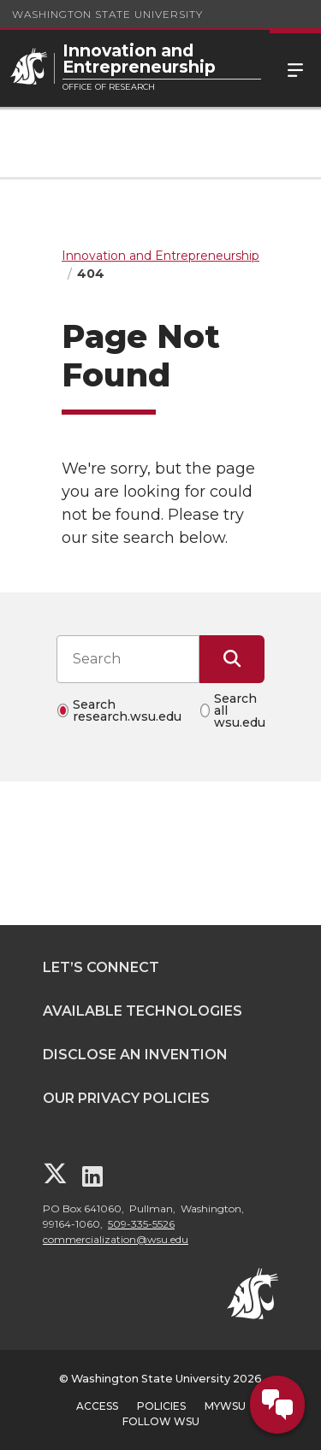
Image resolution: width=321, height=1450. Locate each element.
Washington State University (107, 14)
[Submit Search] (232, 659)
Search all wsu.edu (239, 710)
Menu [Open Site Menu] (295, 68)
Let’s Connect (101, 967)
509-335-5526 (141, 1223)
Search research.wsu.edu (127, 710)
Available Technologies (142, 1011)
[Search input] (127, 659)
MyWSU (225, 1406)
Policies (161, 1406)
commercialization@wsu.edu (115, 1239)
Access (97, 1406)
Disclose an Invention (135, 1054)
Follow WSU (160, 1421)
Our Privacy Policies (126, 1098)
